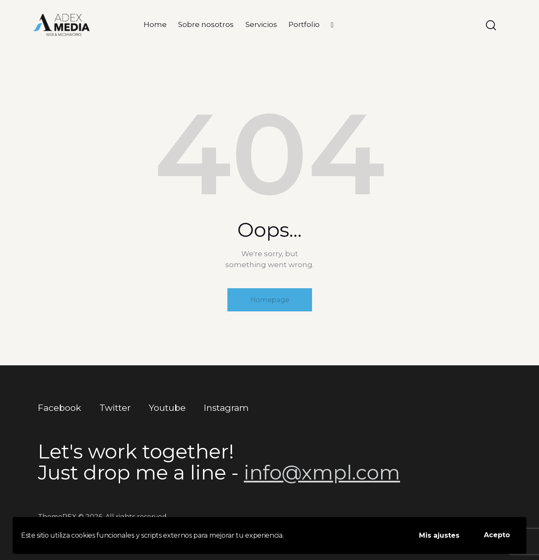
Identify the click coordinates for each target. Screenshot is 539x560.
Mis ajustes (439, 535)
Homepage (269, 300)
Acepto (497, 535)
